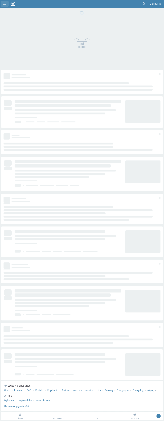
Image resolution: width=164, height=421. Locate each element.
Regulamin (52, 390)
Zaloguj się (155, 3)
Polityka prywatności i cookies (77, 390)
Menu (5, 4)
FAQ (29, 390)
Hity (99, 390)
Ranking (109, 390)
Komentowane (43, 400)
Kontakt (39, 390)
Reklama (18, 390)
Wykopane (9, 400)
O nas (7, 390)
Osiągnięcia (123, 390)
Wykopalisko (25, 400)
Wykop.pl (13, 4)
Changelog (138, 390)
